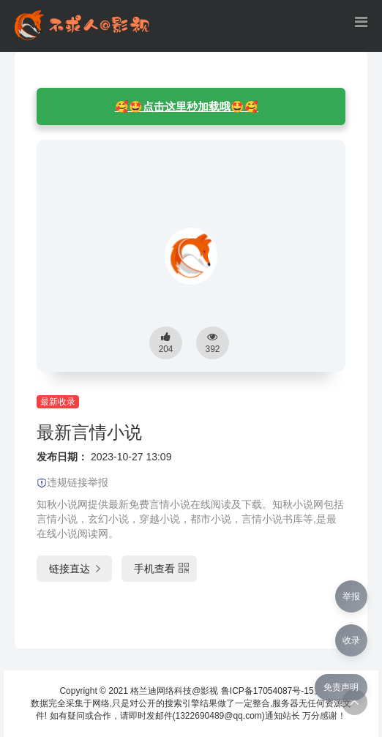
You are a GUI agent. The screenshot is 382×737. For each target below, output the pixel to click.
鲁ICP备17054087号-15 (267, 691)
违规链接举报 (72, 482)
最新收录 (57, 402)
